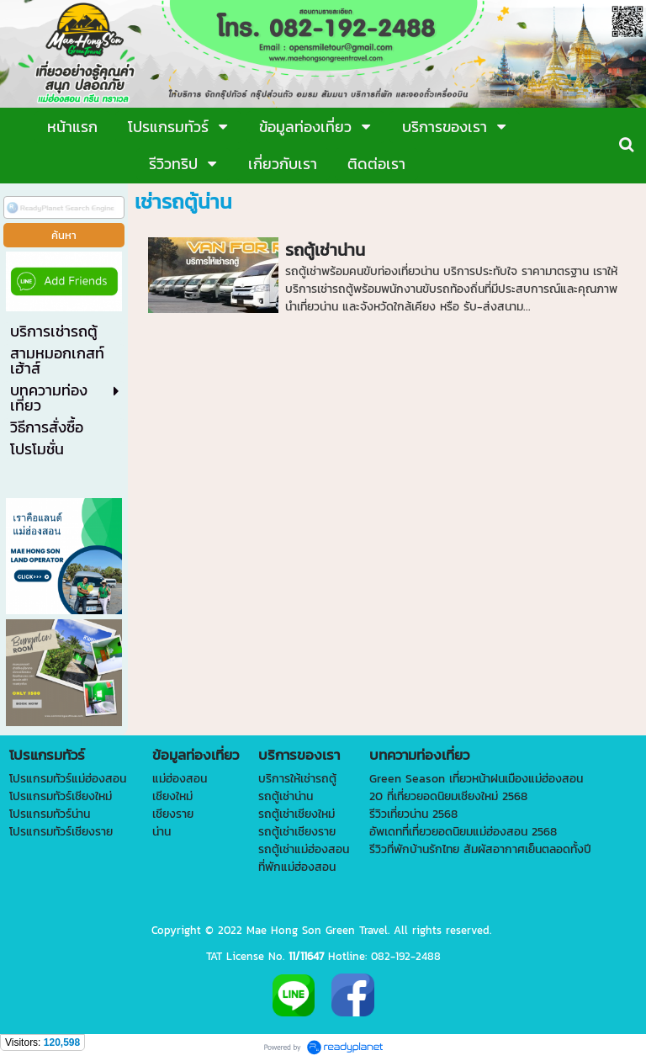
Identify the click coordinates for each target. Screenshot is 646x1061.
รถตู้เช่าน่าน (325, 250)
